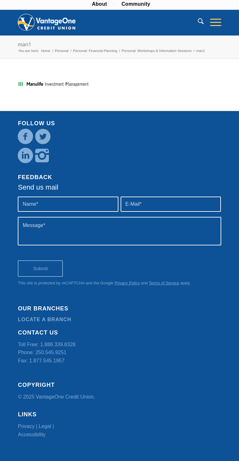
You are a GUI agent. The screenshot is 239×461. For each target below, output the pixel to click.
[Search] (197, 22)
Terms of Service (164, 283)
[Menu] (212, 22)
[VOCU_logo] (99, 22)
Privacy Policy (127, 283)
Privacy (26, 426)
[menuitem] (99, 4)
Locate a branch (44, 319)
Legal (45, 426)
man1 (24, 44)
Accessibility (31, 434)
